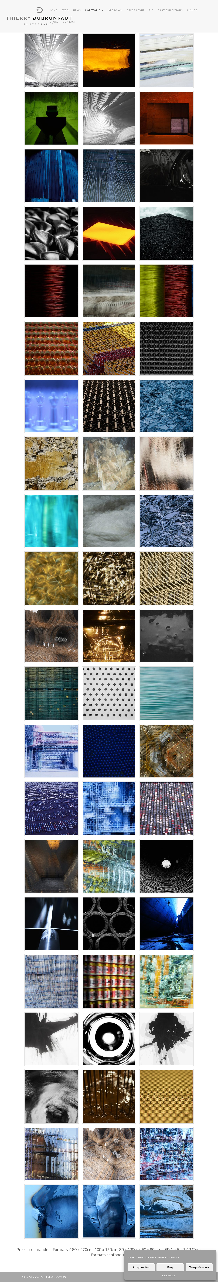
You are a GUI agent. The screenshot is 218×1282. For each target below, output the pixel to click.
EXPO (65, 10)
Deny (170, 1267)
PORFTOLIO (93, 10)
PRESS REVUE (136, 10)
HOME (53, 10)
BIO (151, 10)
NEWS (77, 10)
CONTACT (69, 22)
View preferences (199, 1267)
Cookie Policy (168, 1275)
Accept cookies (141, 1267)
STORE (54, 22)
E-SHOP (192, 10)
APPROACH (115, 10)
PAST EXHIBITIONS (170, 10)
